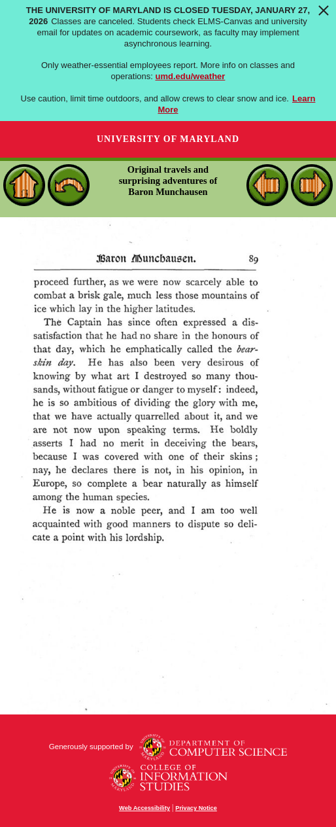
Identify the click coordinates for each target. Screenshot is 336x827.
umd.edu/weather (191, 76)
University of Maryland (168, 139)
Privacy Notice (196, 808)
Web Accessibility (144, 808)
